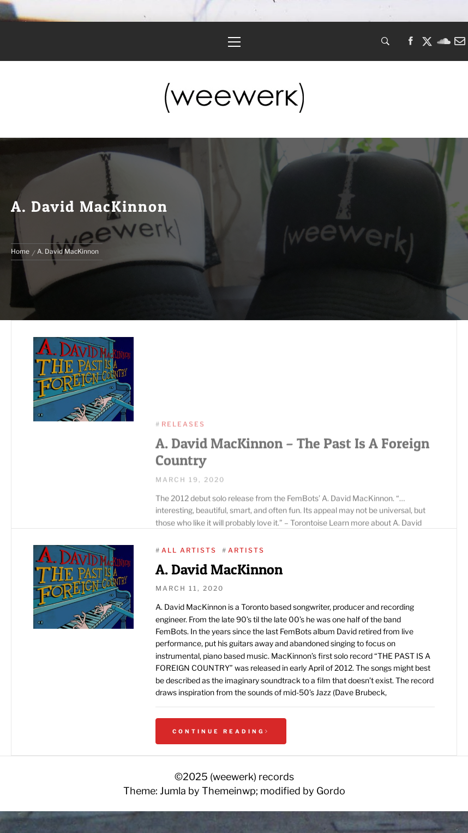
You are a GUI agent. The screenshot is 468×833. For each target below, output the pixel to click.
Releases (183, 469)
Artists (246, 550)
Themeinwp (229, 791)
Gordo (330, 791)
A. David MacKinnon (219, 569)
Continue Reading (220, 731)
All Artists (189, 550)
